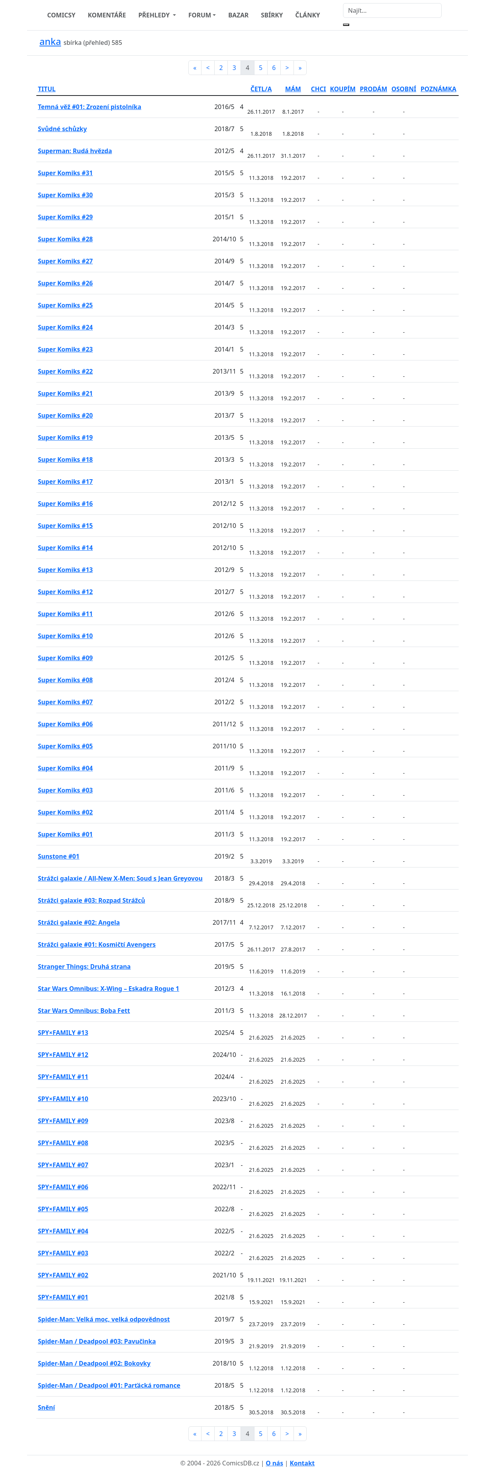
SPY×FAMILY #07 (63, 1165)
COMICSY (61, 15)
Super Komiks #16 (65, 503)
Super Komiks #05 (65, 746)
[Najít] (392, 10)
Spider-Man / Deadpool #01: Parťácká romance (109, 1385)
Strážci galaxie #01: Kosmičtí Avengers (97, 944)
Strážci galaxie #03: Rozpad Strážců (91, 900)
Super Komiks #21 (65, 393)
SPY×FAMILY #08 (63, 1143)
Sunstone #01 (58, 856)
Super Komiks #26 (65, 283)
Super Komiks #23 (65, 349)
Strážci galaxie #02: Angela (79, 922)
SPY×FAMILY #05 (63, 1209)
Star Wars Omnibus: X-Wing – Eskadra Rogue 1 (108, 988)
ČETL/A (261, 89)
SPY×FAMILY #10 (63, 1099)
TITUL (47, 89)
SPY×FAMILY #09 (63, 1121)
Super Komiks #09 (65, 658)
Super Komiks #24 (65, 327)
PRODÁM (373, 89)
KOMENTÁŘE (107, 15)
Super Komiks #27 (65, 261)
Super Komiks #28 (65, 239)
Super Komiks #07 (65, 702)
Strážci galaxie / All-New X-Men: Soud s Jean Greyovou (120, 878)
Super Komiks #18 (65, 459)
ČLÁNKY (307, 15)
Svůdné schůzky (62, 129)
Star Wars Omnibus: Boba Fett (84, 1010)
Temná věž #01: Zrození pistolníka (89, 106)
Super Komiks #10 (65, 636)
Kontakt (302, 1463)
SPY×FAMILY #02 (63, 1275)
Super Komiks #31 (65, 173)
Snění (46, 1407)
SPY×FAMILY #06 (63, 1187)
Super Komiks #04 (65, 768)
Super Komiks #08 (65, 680)
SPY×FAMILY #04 (63, 1231)
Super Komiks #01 (65, 834)
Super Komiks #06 (65, 724)
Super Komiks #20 (65, 415)
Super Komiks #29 (65, 217)
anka (50, 41)
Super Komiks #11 (65, 614)
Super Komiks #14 (65, 547)
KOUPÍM (342, 89)
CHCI (318, 89)
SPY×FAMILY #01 (63, 1297)
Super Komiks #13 (65, 569)
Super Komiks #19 (65, 437)
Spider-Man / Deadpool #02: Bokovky (94, 1363)
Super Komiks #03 (65, 790)
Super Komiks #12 (65, 591)
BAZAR (238, 15)
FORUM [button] (199, 15)
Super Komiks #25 (65, 305)
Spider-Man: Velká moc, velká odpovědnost (104, 1319)
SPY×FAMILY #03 (63, 1253)
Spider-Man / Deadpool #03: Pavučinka (97, 1341)
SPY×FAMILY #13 (63, 1032)
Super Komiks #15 (65, 525)
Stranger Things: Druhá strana (84, 966)
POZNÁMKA (438, 89)
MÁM (293, 89)
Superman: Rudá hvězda (75, 151)
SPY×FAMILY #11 (63, 1076)
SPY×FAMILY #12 (63, 1054)
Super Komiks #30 (65, 195)
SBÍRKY (272, 15)
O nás (274, 1463)
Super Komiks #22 (65, 371)
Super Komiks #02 (65, 812)
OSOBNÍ (403, 89)
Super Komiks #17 (65, 481)
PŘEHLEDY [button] (154, 15)
